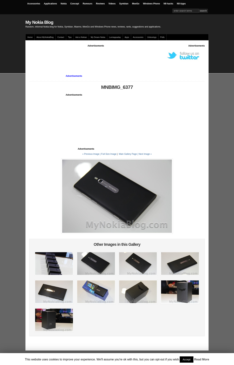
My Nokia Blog (39, 22)
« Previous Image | (91, 154)
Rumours (87, 3)
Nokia (64, 3)
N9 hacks (168, 3)
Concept (74, 3)
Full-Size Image (108, 154)
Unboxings (151, 37)
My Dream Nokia (98, 37)
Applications (50, 3)
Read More (201, 359)
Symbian (123, 3)
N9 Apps (181, 3)
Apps (127, 37)
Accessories (33, 3)
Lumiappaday (115, 37)
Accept (186, 359)
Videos (112, 3)
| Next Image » (144, 154)
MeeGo (135, 3)
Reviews (100, 3)
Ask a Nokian (81, 37)
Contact (60, 37)
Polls (162, 37)
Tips (70, 37)
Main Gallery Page (128, 154)
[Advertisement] (95, 55)
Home (30, 37)
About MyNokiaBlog (45, 37)
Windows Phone (151, 3)
